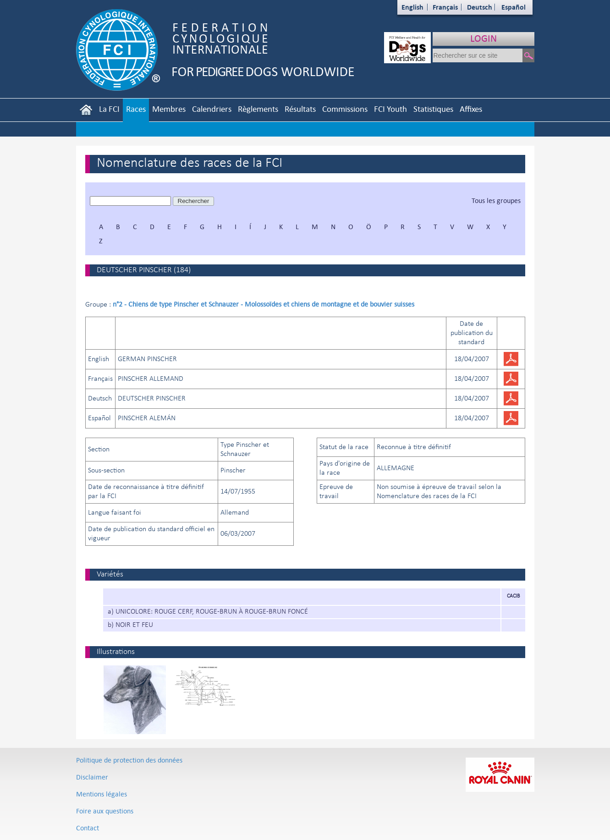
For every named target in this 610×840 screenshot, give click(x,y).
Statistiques (433, 109)
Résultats (300, 109)
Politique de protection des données (129, 760)
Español (513, 7)
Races (136, 109)
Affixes (471, 109)
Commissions (345, 109)
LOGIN (483, 38)
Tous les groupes (496, 200)
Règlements (258, 109)
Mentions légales (101, 794)
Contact (87, 828)
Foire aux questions (104, 811)
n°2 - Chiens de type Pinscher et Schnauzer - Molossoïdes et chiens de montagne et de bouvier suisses (263, 304)
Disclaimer (92, 777)
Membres (169, 109)
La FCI (109, 109)
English (412, 7)
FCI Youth (390, 109)
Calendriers (211, 109)
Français (445, 7)
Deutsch (479, 7)
